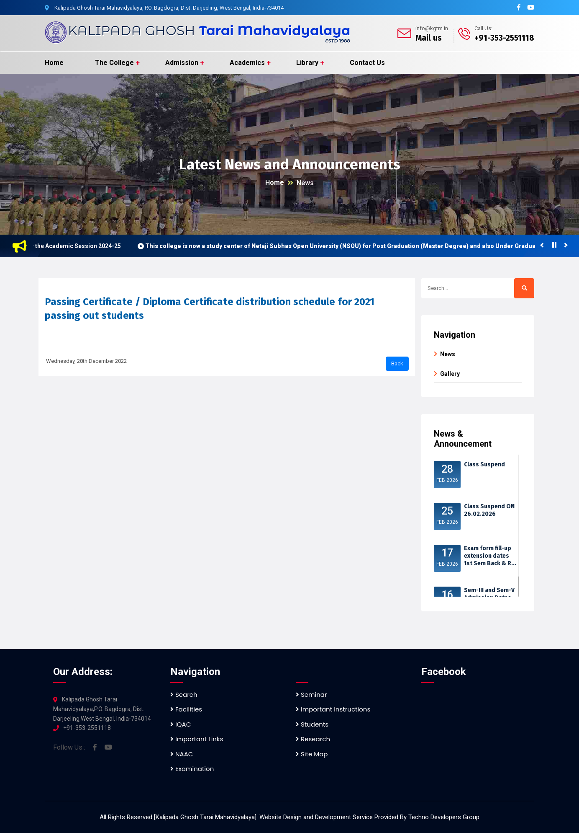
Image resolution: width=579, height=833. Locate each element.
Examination (192, 768)
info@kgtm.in (431, 28)
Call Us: (483, 28)
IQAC (180, 724)
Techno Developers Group (443, 817)
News (305, 183)
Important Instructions (333, 709)
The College (114, 63)
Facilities (186, 709)
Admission (181, 63)
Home (54, 63)
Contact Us (367, 63)
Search (183, 694)
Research (313, 739)
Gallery (450, 373)
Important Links (196, 739)
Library (307, 63)
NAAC (181, 754)
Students (312, 724)
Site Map (312, 754)
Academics (247, 63)
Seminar (311, 694)
